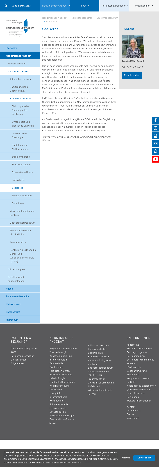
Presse (130, 414)
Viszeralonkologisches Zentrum (22, 212)
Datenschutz (13, 311)
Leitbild (131, 381)
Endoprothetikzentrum (22, 222)
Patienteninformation (22, 355)
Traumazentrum (18, 241)
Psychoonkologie (21, 164)
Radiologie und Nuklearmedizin (20, 146)
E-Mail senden (131, 75)
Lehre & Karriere (136, 393)
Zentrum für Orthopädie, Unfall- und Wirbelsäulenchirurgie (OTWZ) (23, 255)
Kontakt (131, 406)
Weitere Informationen (139, 400)
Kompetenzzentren (18, 71)
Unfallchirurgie (58, 411)
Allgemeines (18, 363)
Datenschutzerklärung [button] (70, 462)
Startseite (11, 47)
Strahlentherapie (21, 156)
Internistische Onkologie (19, 135)
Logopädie (55, 393)
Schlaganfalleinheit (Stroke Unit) (20, 232)
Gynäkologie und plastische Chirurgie (23, 123)
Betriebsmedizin (136, 355)
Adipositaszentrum (20, 78)
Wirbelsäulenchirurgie (62, 415)
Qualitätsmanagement (139, 389)
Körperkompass (16, 269)
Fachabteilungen (17, 63)
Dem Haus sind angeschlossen (16, 278)
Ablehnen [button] (126, 458)
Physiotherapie (58, 407)
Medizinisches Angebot (55, 5)
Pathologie (18, 203)
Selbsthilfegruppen (22, 195)
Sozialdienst (18, 179)
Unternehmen (142, 5)
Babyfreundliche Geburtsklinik (19, 88)
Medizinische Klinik (60, 385)
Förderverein (134, 366)
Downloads (133, 396)
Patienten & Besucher (114, 5)
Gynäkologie (56, 366)
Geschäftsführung (137, 370)
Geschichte (133, 374)
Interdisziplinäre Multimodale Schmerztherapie (59, 400)
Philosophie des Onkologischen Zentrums (20, 110)
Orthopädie (56, 389)
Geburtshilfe (56, 363)
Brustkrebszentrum (20, 98)
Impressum (12, 319)
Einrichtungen (19, 359)
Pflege (83, 5)
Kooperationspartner (138, 378)
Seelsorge (17, 187)
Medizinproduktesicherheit (141, 385)
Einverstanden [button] (144, 458)
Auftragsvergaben (137, 352)
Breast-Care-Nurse (22, 172)
